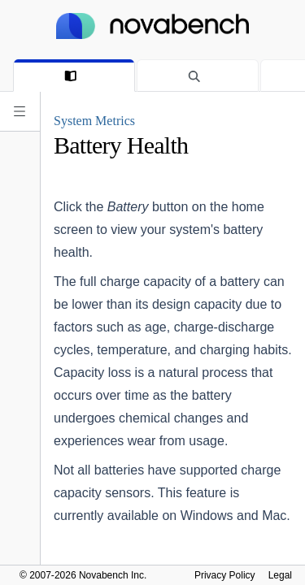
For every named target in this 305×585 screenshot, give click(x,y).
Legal (280, 575)
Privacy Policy (224, 575)
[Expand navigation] (19, 111)
